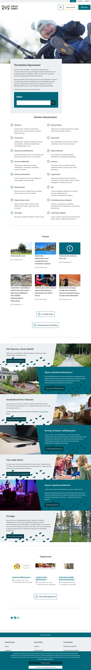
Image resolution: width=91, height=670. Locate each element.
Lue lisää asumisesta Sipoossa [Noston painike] (15, 361)
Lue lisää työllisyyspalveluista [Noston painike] (54, 449)
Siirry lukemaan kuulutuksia (45, 325)
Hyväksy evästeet (45, 663)
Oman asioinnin (43, 411)
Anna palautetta (45, 635)
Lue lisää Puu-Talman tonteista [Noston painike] (16, 419)
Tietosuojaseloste (38, 650)
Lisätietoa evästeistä (48, 659)
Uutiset (7, 646)
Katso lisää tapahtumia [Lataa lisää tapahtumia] (45, 596)
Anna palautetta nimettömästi (71, 650)
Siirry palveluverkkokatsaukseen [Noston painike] (55, 388)
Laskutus (36, 646)
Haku (19, 96)
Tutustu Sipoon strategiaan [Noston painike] (15, 536)
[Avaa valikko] (84, 7)
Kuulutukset (8, 650)
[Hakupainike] (60, 7)
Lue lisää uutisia (45, 314)
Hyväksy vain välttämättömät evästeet (45, 667)
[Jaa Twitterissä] (12, 618)
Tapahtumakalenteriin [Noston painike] (52, 505)
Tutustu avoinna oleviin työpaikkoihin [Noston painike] (18, 474)
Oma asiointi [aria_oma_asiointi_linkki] (70, 7)
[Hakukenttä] (34, 102)
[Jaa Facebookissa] (15, 618)
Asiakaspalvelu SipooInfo (70, 646)
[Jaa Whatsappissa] (18, 618)
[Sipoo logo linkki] (10, 9)
